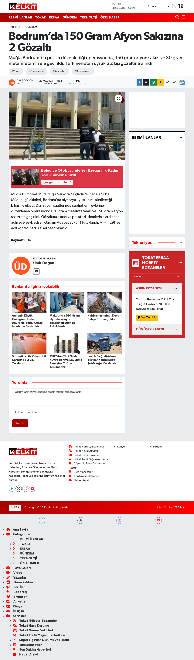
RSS (15, 507)
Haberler (15, 27)
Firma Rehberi (20, 582)
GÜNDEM (70, 17)
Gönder (20, 423)
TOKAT (40, 17)
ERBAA (54, 17)
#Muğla (15, 71)
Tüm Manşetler (81, 471)
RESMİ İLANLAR (20, 17)
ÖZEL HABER (109, 17)
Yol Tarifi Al (147, 317)
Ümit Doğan (43, 263)
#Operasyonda (35, 71)
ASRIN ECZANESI (149, 288)
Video (14, 572)
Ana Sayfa (17, 529)
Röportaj (16, 591)
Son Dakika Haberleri (84, 476)
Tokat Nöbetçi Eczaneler (86, 446)
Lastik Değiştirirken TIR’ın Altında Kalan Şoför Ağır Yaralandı (101, 360)
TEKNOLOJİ (88, 17)
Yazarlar (16, 577)
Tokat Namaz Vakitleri (84, 455)
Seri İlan (16, 587)
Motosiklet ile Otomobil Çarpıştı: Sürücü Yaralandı (29, 360)
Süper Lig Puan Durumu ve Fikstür (41, 640)
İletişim (155, 446)
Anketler (16, 601)
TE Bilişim (179, 507)
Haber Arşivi (79, 480)
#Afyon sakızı (59, 71)
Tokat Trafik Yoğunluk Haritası (89, 459)
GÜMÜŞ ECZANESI (150, 329)
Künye (119, 446)
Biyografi (16, 596)
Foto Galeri (18, 568)
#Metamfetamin (82, 71)
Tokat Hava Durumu (83, 450)
